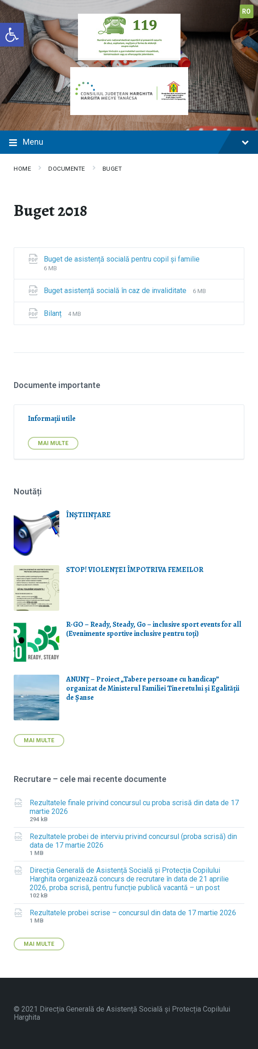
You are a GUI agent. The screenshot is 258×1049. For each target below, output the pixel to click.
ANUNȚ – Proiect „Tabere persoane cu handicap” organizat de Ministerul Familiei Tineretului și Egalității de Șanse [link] (152, 688)
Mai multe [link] (53, 443)
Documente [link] (66, 168)
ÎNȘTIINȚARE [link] (88, 515)
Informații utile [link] (52, 419)
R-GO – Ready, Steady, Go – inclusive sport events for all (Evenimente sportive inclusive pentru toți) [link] (153, 629)
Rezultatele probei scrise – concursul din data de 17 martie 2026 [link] (133, 912)
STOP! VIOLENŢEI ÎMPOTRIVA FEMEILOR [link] (134, 570)
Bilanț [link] (53, 313)
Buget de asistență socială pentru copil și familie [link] (122, 259)
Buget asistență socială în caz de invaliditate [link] (116, 290)
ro (246, 11)
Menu (129, 143)
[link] (12, 35)
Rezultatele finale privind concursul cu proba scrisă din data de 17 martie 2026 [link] (134, 807)
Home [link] (22, 168)
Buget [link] (112, 168)
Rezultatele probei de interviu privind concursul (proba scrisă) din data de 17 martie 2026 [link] (133, 841)
